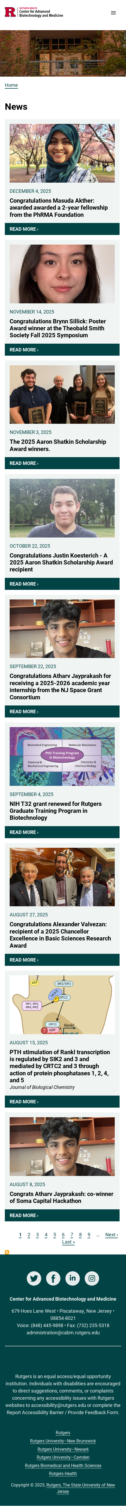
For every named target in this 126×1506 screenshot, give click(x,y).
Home (11, 85)
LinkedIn (72, 1278)
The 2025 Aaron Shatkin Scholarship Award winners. (62, 414)
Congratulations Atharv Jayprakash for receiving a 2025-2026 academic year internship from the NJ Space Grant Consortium (62, 656)
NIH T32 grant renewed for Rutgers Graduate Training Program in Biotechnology (62, 780)
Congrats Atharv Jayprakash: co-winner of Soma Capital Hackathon (62, 1166)
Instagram (92, 1278)
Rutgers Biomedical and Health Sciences (63, 1465)
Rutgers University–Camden (63, 1457)
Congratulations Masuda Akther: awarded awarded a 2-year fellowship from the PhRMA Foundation (62, 177)
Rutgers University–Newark (63, 1449)
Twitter (34, 1278)
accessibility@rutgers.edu (58, 1405)
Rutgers (63, 1432)
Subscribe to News (7, 1252)
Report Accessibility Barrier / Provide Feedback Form (62, 1412)
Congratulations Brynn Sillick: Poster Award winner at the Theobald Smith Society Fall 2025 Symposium (62, 298)
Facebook (53, 1278)
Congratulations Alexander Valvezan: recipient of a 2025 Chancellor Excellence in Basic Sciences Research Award (62, 904)
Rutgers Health (63, 1473)
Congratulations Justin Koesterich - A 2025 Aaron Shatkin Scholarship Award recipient (62, 532)
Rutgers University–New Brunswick (63, 1441)
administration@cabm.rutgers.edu (63, 1332)
